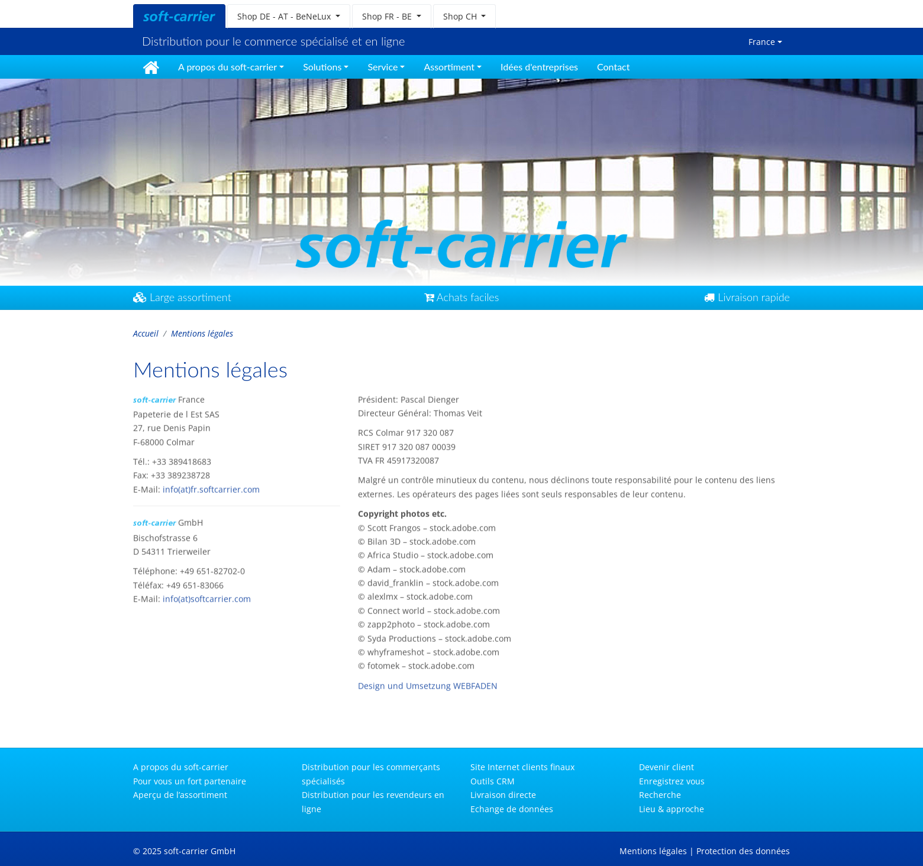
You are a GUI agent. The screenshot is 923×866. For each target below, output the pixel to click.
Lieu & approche (671, 809)
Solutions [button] (322, 66)
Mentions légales (653, 851)
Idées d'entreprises (539, 66)
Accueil (146, 333)
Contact (613, 66)
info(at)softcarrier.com (207, 596)
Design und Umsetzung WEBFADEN (428, 682)
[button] (288, 16)
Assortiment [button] (449, 66)
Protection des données (743, 851)
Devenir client (666, 767)
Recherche (660, 794)
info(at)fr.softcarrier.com (211, 486)
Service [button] (382, 66)
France (761, 41)
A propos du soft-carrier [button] (227, 66)
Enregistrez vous (672, 781)
